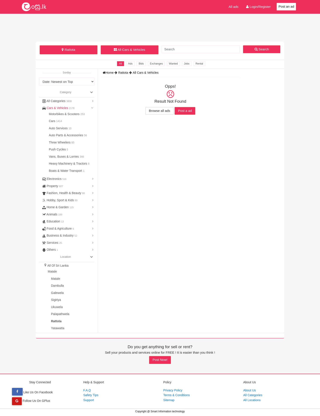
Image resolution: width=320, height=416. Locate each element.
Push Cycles (58, 149)
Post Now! (160, 359)
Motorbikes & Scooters (64, 114)
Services (52, 242)
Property (52, 186)
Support (88, 400)
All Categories (57, 101)
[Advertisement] (160, 27)
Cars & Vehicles (58, 108)
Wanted (173, 63)
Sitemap (168, 400)
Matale (52, 271)
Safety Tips (90, 395)
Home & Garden (58, 207)
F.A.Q (87, 390)
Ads (130, 63)
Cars (52, 121)
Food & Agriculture (58, 228)
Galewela (57, 293)
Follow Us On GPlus (31, 400)
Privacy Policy (172, 390)
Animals (52, 214)
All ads (233, 7)
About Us (249, 390)
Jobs (186, 63)
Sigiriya (56, 300)
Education (53, 221)
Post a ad (185, 111)
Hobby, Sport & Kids (59, 200)
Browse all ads (159, 111)
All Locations (251, 400)
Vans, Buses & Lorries (64, 156)
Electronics (54, 179)
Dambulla (57, 285)
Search (262, 49)
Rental (199, 63)
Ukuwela (57, 307)
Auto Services (58, 128)
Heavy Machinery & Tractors (68, 163)
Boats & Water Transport (66, 170)
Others (50, 249)
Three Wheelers (60, 142)
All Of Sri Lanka (57, 265)
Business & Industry (59, 235)
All (120, 63)
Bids (141, 63)
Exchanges (156, 63)
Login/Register (258, 7)
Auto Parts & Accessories (66, 135)
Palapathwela (60, 314)
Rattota (68, 49)
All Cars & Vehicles (129, 49)
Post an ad (286, 6)
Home (108, 72)
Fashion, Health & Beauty (63, 193)
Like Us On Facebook (32, 392)
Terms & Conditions (176, 395)
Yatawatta (57, 328)
